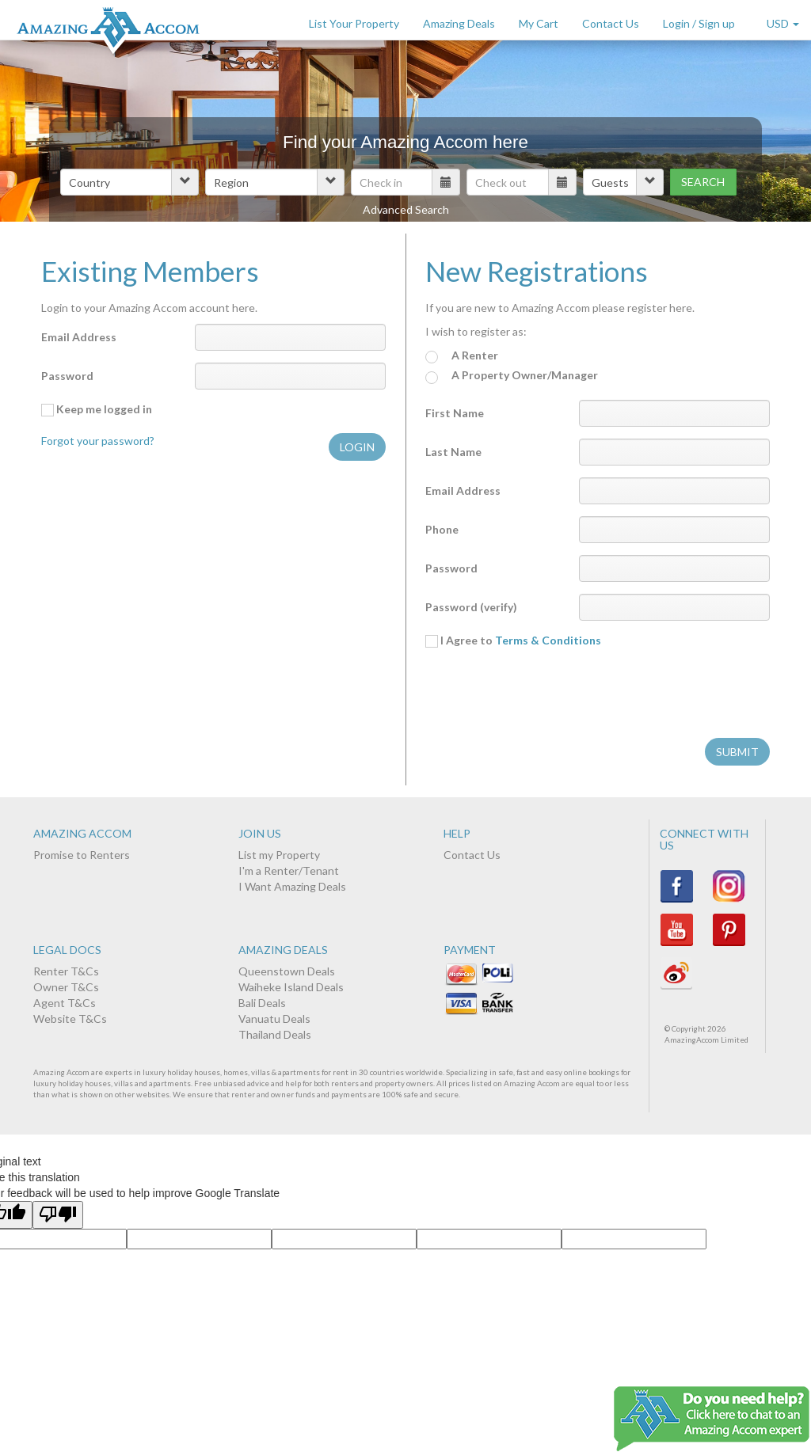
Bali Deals (262, 1002)
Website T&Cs (70, 1018)
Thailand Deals (274, 1034)
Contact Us (610, 23)
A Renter (461, 355)
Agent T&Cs (64, 1002)
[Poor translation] (57, 1215)
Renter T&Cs (66, 971)
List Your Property (354, 23)
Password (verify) (471, 607)
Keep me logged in (96, 409)
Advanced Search (406, 209)
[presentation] (545, 695)
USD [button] (783, 23)
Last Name (453, 451)
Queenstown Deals (286, 971)
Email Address (78, 337)
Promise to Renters (81, 854)
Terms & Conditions (548, 640)
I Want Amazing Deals (292, 886)
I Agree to (513, 640)
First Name (454, 413)
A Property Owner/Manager (511, 375)
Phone (442, 529)
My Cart (538, 23)
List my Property (279, 854)
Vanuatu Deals (274, 1018)
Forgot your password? (97, 440)
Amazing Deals (459, 23)
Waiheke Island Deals (291, 987)
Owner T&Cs (66, 987)
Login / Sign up (699, 23)
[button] (129, 182)
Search (703, 181)
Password (67, 375)
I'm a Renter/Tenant (288, 870)
